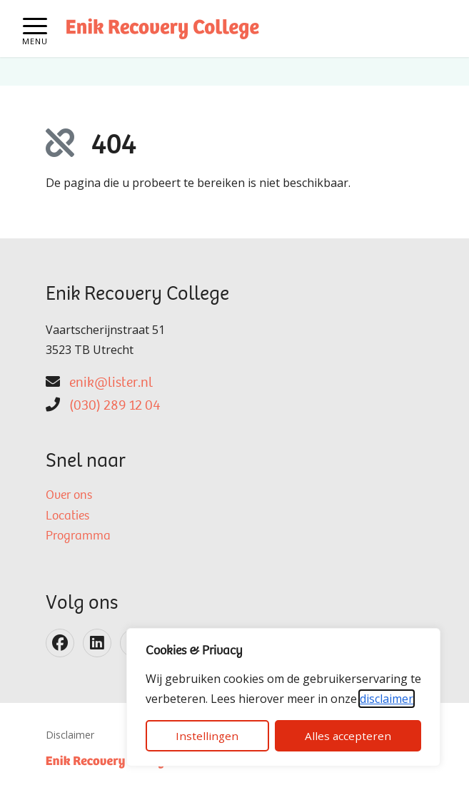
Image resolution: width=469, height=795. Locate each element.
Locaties (67, 516)
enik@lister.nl (111, 383)
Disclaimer (70, 734)
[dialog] (283, 697)
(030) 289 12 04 (114, 406)
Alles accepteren (348, 736)
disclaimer (386, 699)
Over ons (69, 496)
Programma (78, 536)
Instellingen (207, 736)
